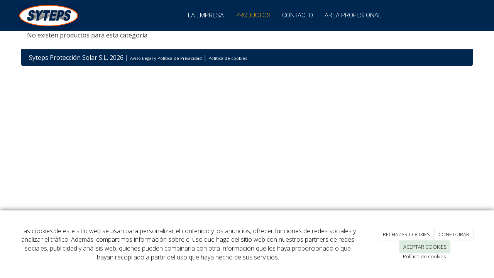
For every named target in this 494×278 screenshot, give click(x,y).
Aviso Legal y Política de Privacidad (166, 58)
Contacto (297, 15)
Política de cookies (227, 58)
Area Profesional (353, 15)
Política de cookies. (425, 256)
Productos (253, 15)
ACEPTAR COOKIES (425, 246)
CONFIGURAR (453, 234)
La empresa (206, 15)
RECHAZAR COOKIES (406, 234)
